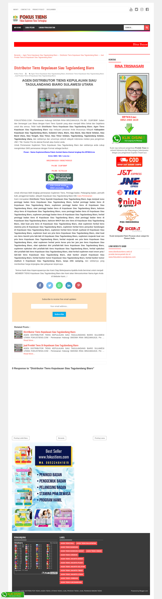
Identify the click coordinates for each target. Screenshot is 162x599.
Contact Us (25, 9)
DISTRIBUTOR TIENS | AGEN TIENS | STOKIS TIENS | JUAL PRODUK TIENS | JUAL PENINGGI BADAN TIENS (63, 591)
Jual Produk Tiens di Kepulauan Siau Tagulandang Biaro (35, 76)
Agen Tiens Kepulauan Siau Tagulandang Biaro (48, 74)
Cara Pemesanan (84, 196)
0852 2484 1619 (129, 120)
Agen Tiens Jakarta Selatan (73, 566)
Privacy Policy (38, 9)
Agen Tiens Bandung (69, 547)
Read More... (29, 340)
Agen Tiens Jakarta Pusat (72, 563)
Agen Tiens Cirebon (69, 555)
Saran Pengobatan (47, 27)
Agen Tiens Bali (67, 543)
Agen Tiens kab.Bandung (71, 582)
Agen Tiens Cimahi (93, 551)
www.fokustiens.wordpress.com (122, 257)
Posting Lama (100, 438)
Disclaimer (51, 9)
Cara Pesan (29, 27)
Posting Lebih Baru (21, 438)
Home (17, 27)
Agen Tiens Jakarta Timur (72, 570)
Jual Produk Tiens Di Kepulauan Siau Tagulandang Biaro (51, 345)
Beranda (61, 438)
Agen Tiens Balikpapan (86, 543)
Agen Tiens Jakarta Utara (72, 574)
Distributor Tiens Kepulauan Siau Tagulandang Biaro (85, 74)
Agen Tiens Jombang (69, 578)
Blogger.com (144, 591)
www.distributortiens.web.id (120, 252)
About (15, 9)
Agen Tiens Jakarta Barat (72, 559)
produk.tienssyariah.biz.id (119, 254)
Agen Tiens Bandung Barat (72, 551)
